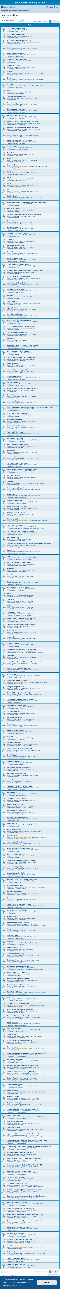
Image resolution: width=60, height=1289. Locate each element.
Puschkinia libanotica (14, 892)
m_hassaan (17, 334)
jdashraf (16, 1073)
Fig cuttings (11, 575)
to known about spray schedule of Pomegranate (24, 270)
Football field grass (14, 475)
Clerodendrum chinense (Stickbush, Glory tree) (24, 1159)
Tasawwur (17, 756)
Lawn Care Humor (13, 1128)
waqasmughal (18, 924)
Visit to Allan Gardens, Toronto (18, 923)
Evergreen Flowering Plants (17, 413)
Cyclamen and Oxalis (14, 718)
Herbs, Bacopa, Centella (15, 53)
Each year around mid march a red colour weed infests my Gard (30, 407)
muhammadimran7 (19, 73)
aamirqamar (17, 253)
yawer (15, 657)
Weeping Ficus (12, 221)
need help (10, 941)
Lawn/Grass (15, 236)
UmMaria (16, 644)
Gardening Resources (18, 248)
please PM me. (12, 823)
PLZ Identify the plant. (15, 432)
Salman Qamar (18, 533)
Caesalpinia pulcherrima (15, 1233)
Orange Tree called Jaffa (15, 873)
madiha (16, 284)
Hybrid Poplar (12, 755)
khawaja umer (18, 775)
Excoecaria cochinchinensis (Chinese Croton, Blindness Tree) (29, 1146)
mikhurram (17, 936)
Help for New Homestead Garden (19, 320)
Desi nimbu (11, 295)
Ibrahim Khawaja (18, 794)
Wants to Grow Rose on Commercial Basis (22, 388)
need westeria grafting (15, 867)
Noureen (16, 446)
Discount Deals (16, 975)
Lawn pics (10, 600)
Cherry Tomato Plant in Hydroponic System (22, 469)
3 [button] (55, 21)
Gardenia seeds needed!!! (16, 730)
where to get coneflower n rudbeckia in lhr (22, 618)
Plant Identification (17, 74)
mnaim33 (16, 390)
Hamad (16, 1079)
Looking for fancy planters (16, 798)
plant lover (17, 495)
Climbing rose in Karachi (16, 97)
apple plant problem (14, 376)
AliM (15, 259)
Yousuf (16, 545)
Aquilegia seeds (12, 308)
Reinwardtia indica (13, 991)
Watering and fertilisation (16, 289)
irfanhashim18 (18, 1023)
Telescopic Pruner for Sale (16, 705)
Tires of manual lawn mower (17, 333)
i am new (10, 482)
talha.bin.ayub (18, 688)
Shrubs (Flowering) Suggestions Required (22, 860)
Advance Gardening (18, 845)
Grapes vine (11, 494)
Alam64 (16, 222)
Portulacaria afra (13, 1252)
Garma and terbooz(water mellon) (19, 1016)
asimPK (16, 247)
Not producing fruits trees (16, 103)
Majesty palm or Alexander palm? (19, 904)
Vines (14, 1230)
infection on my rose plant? (17, 59)
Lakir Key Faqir (12, 935)
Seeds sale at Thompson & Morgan (19, 1041)
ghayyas (16, 421)
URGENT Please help (14, 339)
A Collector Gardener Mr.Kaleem (21, 1242)
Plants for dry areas (14, 829)
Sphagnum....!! (12, 792)
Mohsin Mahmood (19, 905)
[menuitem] (12, 7)
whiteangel (17, 42)
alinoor (16, 266)
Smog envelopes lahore (15, 687)
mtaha (16, 731)
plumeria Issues (12, 134)
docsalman (17, 638)
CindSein (16, 346)
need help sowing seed (15, 1121)
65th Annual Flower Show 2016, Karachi (21, 649)
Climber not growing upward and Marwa (21, 357)
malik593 (16, 930)
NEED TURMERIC (13, 1022)
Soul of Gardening (17, 1130)
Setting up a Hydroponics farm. (18, 488)
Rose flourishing (13, 537)
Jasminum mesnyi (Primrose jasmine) (20, 1208)
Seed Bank (15, 397)
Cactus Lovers (12, 252)
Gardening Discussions (19, 43)
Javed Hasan (17, 558)
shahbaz (16, 781)
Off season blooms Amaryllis (17, 680)
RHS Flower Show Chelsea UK (18, 966)
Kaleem (16, 1241)
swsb (15, 464)
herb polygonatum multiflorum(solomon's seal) (24, 662)
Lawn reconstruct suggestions (18, 264)
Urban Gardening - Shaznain (17, 506)
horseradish (11, 637)
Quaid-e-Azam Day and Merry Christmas (21, 1078)
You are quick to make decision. (18, 1003)
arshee (16, 154)
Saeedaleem (17, 322)
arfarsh (16, 61)
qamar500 (17, 160)
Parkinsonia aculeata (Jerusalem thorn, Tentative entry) (27, 1221)
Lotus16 (16, 328)
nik (15, 297)
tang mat (16, 663)
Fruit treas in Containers (15, 525)
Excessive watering (14, 227)
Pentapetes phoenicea (15, 885)
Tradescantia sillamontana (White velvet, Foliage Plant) (27, 1140)
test (8, 190)
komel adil (17, 868)
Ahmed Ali (17, 458)
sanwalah (16, 216)
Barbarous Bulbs (13, 1097)
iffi (14, 539)
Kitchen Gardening (13, 382)
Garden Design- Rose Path (16, 1264)
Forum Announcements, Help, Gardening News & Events (28, 528)
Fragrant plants (12, 301)
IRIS (8, 556)
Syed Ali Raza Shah (19, 440)
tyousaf (16, 477)
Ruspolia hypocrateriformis (17, 1202)
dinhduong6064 (18, 831)
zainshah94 (17, 669)
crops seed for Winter (14, 711)
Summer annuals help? (15, 438)
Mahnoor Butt (18, 384)
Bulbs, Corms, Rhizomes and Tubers (22, 838)
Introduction (15, 205)
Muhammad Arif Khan (20, 166)
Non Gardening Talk (18, 348)
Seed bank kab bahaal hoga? (17, 817)
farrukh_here (17, 818)
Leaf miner (10, 239)
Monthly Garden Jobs (18, 950)
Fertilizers (15, 658)
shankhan (16, 620)
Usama (16, 899)
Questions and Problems (19, 106)
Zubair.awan (17, 427)
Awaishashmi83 (18, 676)
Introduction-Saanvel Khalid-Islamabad (21, 326)
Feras (15, 92)
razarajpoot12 (18, 197)
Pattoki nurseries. (13, 898)
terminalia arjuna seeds (15, 780)
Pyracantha (11, 451)
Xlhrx (15, 595)
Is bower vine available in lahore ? (19, 1227)
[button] (58, 21)
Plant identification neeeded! (17, 463)
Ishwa (9, 47)
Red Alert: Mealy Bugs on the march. (20, 1010)
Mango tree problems (14, 761)
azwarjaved (17, 141)
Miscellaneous (16, 665)
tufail (15, 272)
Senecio (10, 1246)
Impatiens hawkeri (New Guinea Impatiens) (22, 1109)
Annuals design (12, 1090)
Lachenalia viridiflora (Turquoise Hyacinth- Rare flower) (27, 1053)
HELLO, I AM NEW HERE (16, 854)
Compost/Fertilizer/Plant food (20, 149)
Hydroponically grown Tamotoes (18, 978)
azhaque (16, 632)
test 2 (9, 183)
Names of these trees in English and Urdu (22, 879)
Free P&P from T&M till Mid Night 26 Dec (21, 1072)
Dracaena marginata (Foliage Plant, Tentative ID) (24, 1165)
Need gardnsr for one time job (18, 587)
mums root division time (15, 842)
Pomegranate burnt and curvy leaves (20, 699)
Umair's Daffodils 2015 (15, 805)
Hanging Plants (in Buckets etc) (18, 693)
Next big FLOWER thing (15, 1059)
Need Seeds (11, 395)
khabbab (16, 172)
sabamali (16, 340)
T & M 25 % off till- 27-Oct (16, 1177)
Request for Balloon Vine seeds (18, 767)
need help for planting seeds (17, 370)
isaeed (16, 402)
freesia (16, 48)
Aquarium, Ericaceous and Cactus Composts (23, 1134)
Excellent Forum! (13, 643)
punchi (16, 961)
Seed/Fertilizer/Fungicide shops (18, 277)
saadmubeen (17, 526)
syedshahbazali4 (18, 483)
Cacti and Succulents (18, 255)
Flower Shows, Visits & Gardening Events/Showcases (27, 652)
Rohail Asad (17, 812)
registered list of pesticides (17, 283)
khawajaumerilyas (19, 377)
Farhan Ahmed (18, 1129)
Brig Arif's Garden (17, 168)
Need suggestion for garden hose (19, 41)
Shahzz (16, 564)
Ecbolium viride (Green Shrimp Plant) (20, 1152)
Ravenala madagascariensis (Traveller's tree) (23, 1065)
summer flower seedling (15, 954)
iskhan (16, 104)
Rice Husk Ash (12, 196)
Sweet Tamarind (12, 631)
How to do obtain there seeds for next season (23, 960)
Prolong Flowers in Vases (16, 1258)
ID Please (10, 72)
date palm (10, 929)
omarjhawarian (18, 725)
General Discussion (17, 31)
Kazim (16, 415)
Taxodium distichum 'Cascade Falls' (20, 749)
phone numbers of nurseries (17, 910)
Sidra (15, 315)
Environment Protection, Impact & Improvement (25, 1099)
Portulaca (10, 569)
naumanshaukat (18, 278)
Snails (9, 90)
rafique (16, 1179)
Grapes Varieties (13, 916)
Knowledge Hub (16, 286)
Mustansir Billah (18, 1104)
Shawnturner (17, 303)
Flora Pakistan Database (19, 50)
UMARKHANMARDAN (20, 1092)
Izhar (15, 651)
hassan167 (17, 1123)
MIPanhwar (17, 396)
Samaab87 (17, 589)
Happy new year (12, 1047)
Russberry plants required (16, 774)
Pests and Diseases (18, 93)
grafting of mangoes (14, 1028)
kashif (15, 576)
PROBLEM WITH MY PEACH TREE (19, 786)
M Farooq (16, 1054)
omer (15, 707)
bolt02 (15, 228)
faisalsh (16, 713)
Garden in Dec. (12, 165)
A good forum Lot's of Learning (18, 351)
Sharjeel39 (17, 1042)
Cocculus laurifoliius (14, 314)
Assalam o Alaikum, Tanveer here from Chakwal (24, 215)
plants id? (10, 997)
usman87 (16, 502)
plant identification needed (16, 457)
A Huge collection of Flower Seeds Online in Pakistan (26, 202)
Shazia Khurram (18, 750)
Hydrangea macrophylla (15, 246)
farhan (16, 54)
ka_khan (16, 1259)
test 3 (9, 177)
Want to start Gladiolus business (19, 668)
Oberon (9, 550)
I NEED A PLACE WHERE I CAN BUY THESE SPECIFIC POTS (29, 544)
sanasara (16, 371)
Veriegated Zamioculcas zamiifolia (19, 1239)
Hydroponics (15, 472)
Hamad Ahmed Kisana (20, 887)
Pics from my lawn (13, 612)
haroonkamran (18, 694)
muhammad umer (19, 912)
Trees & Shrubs (16, 422)
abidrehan (17, 353)
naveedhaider (18, 787)
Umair (15, 806)
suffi (15, 30)
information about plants (16, 28)
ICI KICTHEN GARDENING (16, 811)
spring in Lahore (13, 401)
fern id (9, 581)
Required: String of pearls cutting (19, 562)
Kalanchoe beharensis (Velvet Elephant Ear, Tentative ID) (27, 1196)
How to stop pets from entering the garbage (23, 345)
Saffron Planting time (14, 258)
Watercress (11, 724)
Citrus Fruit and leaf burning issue (19, 140)
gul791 (16, 769)
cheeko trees (11, 1034)
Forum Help (15, 298)
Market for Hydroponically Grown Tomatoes (23, 121)
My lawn (10, 606)
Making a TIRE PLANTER (16, 513)
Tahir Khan (17, 974)
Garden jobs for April (14, 947)
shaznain (16, 508)
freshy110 (16, 700)
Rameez (16, 67)
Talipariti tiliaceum (13, 1115)
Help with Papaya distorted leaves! (19, 985)
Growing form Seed (17, 447)
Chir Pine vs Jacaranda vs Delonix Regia (21, 624)
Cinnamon (10, 656)
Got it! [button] (46, 1282)
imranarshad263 (18, 943)
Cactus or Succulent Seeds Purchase (20, 531)
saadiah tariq (17, 582)
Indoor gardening (13, 364)
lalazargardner (18, 135)
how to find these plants (15, 500)
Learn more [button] (16, 1285)
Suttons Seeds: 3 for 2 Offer (17, 972)
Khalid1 (16, 471)
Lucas (15, 881)
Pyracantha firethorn (14, 419)
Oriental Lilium (12, 836)
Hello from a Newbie (14, 208)
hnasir (15, 986)
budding (10, 736)
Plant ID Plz (11, 152)
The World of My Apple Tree (17, 1183)
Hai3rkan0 (17, 123)
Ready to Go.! (12, 674)
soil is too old (12, 146)
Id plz (9, 159)
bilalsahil (16, 148)
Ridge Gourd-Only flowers (16, 1103)
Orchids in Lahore (13, 65)
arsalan (16, 738)
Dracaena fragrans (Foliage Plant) (19, 1171)
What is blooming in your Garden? (22, 559)
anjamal (16, 408)
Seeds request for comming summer (20, 848)
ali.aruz (16, 359)
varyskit (16, 626)
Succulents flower (13, 742)
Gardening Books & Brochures (21, 1267)
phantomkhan (18, 235)
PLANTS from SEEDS (14, 1084)
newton (16, 763)
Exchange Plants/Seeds (19, 310)
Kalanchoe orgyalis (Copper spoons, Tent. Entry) (24, 1190)
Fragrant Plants (16, 304)
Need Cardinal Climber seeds (17, 444)
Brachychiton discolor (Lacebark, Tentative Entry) (25, 1215)
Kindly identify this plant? (16, 426)
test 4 (9, 171)
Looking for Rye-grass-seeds (17, 233)
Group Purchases (17, 534)
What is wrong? (12, 519)
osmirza (16, 204)
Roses (14, 62)
